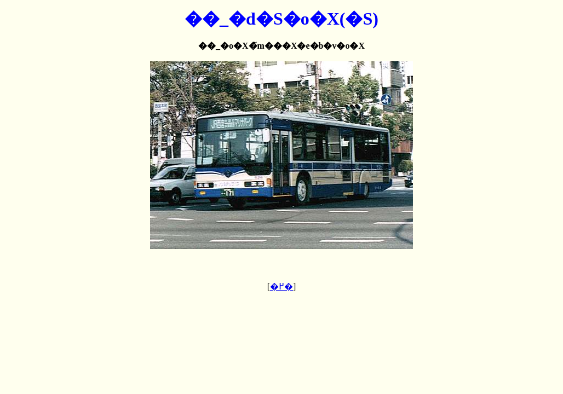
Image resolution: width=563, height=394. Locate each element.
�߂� (281, 286)
